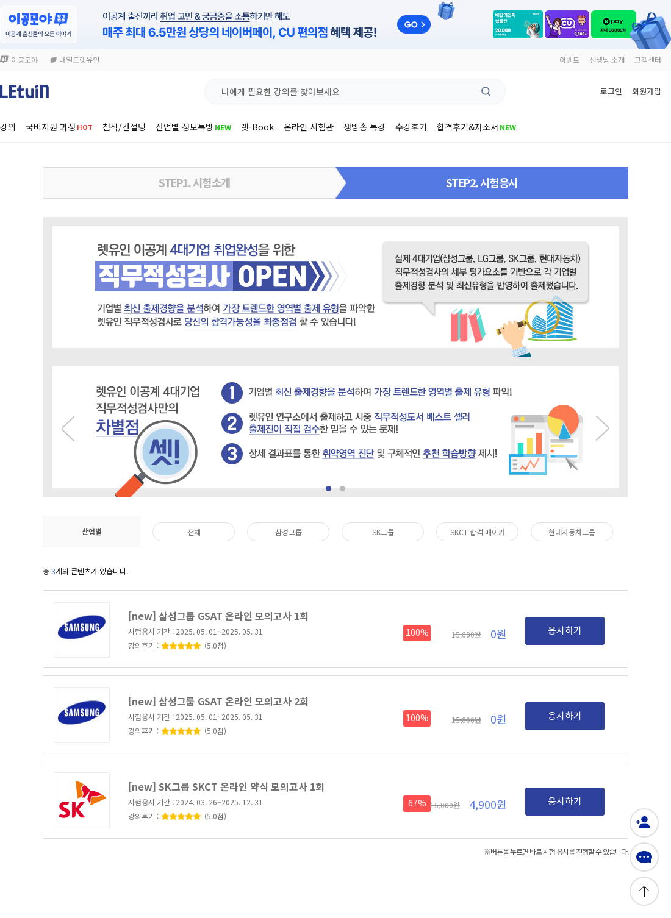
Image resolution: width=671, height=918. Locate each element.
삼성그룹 (288, 532)
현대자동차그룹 (571, 532)
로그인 (611, 91)
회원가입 (646, 91)
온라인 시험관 (309, 127)
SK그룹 (383, 532)
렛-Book (257, 127)
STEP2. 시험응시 (481, 182)
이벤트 (569, 59)
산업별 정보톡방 (193, 127)
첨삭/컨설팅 (124, 127)
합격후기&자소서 (476, 127)
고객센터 (647, 59)
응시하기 (565, 630)
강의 (8, 127)
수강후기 (411, 127)
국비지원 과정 (59, 127)
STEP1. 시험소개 (194, 182)
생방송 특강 (364, 127)
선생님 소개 (607, 59)
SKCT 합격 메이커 (477, 532)
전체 (194, 532)
